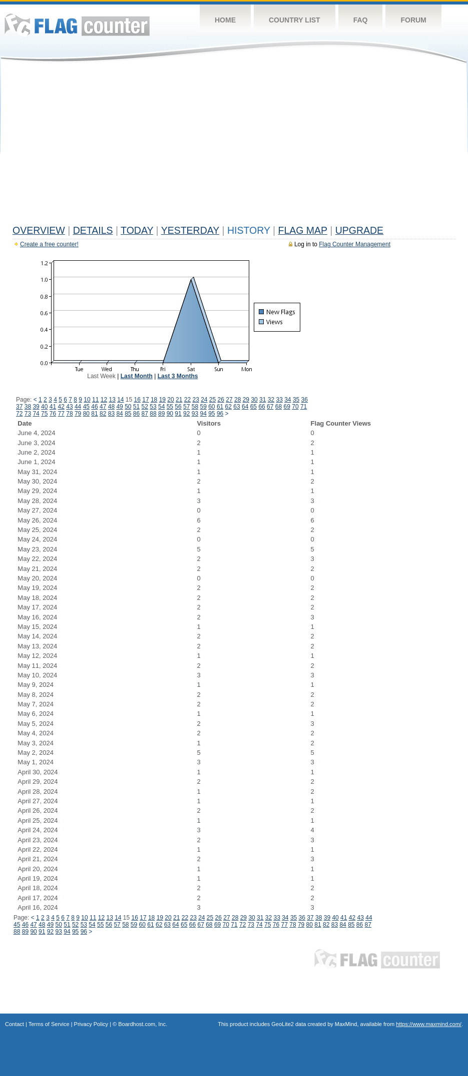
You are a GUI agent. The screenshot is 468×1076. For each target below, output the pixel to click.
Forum (413, 20)
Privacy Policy (91, 1024)
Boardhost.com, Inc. (142, 1024)
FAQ (360, 20)
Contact (14, 1024)
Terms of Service (49, 1024)
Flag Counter (77, 24)
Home (225, 20)
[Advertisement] (234, 146)
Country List (294, 20)
